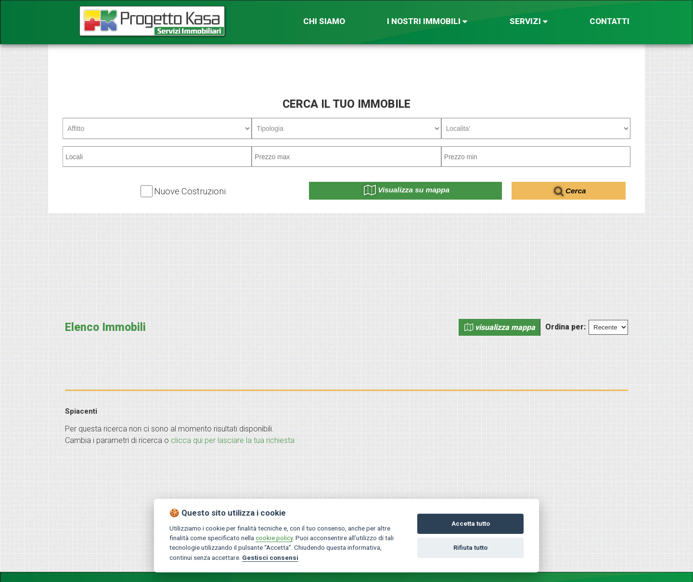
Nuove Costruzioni (190, 191)
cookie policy (274, 538)
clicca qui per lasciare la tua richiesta (233, 440)
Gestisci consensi (270, 557)
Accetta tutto (470, 523)
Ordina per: (565, 326)
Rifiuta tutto (470, 547)
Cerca (570, 191)
